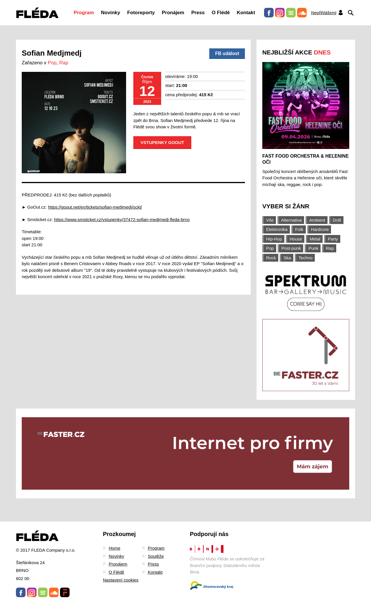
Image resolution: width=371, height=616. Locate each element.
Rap (63, 62)
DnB (337, 220)
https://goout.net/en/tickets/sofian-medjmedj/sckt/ (95, 207)
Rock (271, 257)
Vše (270, 220)
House (296, 238)
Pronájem (173, 12)
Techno (305, 257)
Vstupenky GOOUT (162, 142)
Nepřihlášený (327, 12)
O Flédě (221, 12)
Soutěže (156, 556)
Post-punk (291, 248)
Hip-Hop (274, 238)
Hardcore (320, 229)
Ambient (317, 220)
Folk (299, 229)
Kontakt (246, 12)
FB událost (227, 53)
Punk (313, 248)
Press (198, 12)
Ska (287, 257)
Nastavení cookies (121, 579)
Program (84, 12)
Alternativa (291, 220)
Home (114, 548)
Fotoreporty (141, 12)
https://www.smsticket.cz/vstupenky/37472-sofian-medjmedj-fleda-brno (122, 219)
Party (333, 238)
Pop (52, 62)
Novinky (110, 12)
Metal (315, 238)
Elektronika (277, 229)
